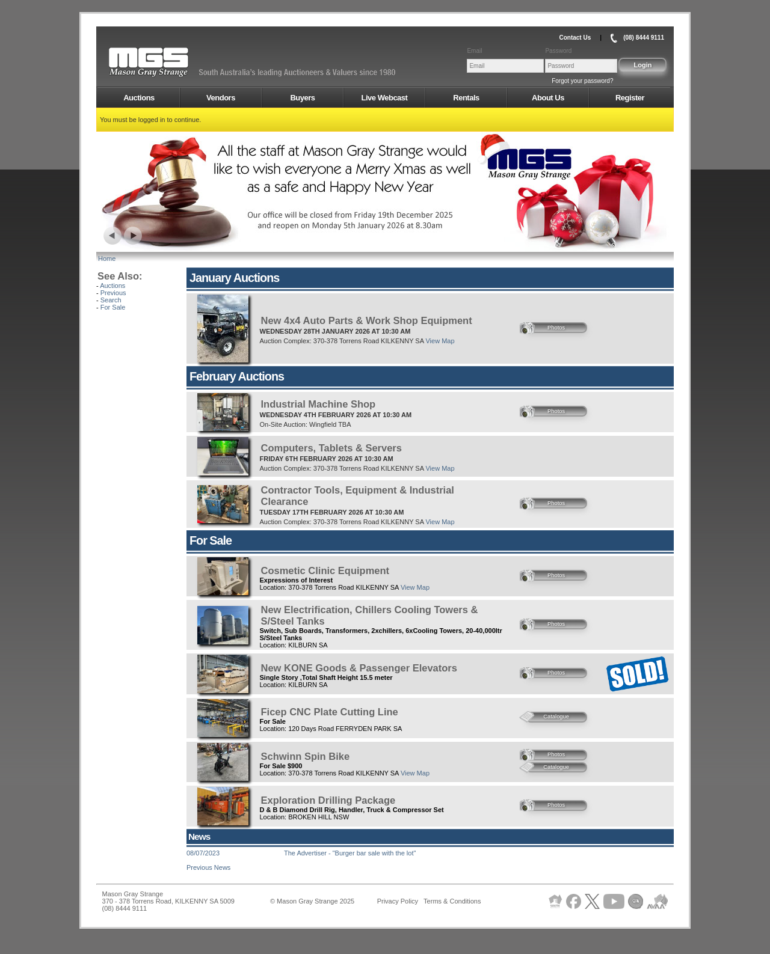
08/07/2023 (203, 853)
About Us (548, 97)
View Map (439, 340)
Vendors (220, 97)
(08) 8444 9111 (643, 37)
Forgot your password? (582, 81)
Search (111, 300)
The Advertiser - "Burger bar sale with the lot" (350, 853)
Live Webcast (385, 97)
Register (629, 97)
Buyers (302, 97)
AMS (178, 62)
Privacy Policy (397, 901)
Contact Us (575, 37)
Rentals (466, 97)
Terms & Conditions (452, 901)
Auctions (139, 97)
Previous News (208, 867)
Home (107, 258)
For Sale (113, 307)
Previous (113, 292)
